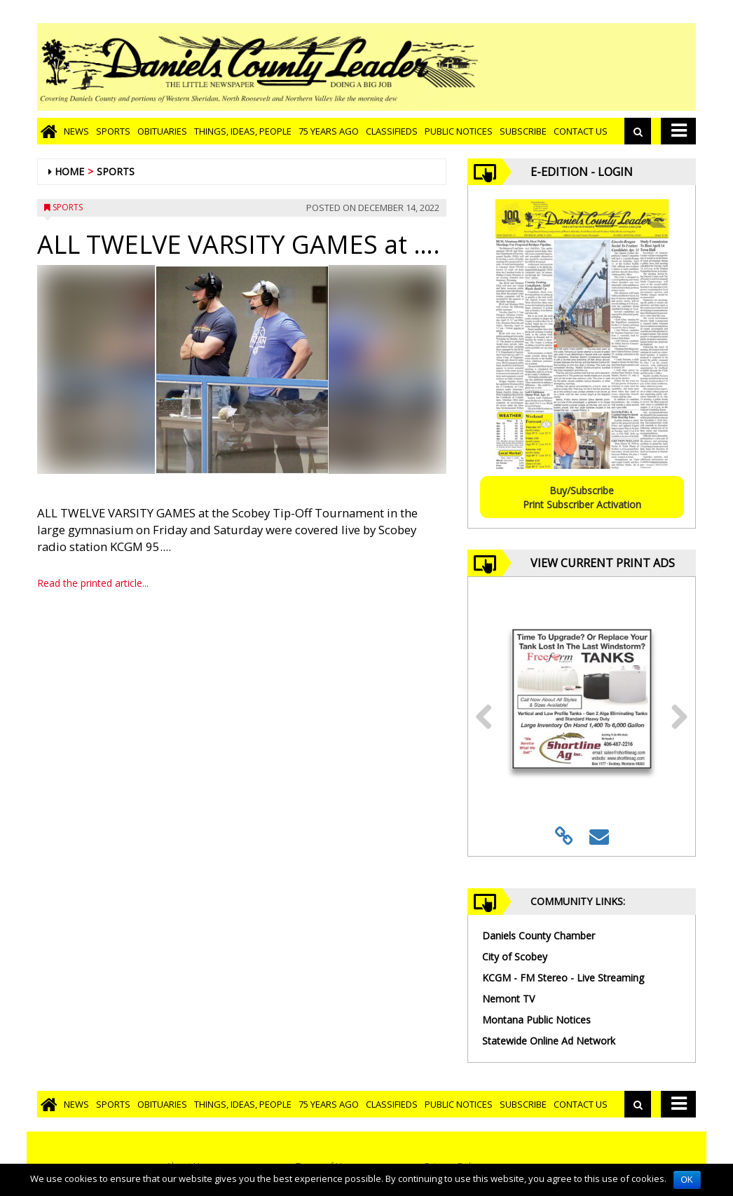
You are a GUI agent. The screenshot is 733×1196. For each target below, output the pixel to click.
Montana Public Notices (536, 1019)
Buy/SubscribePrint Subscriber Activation (582, 497)
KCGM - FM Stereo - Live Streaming (563, 977)
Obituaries (162, 131)
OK (687, 1180)
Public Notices (459, 131)
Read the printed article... (93, 583)
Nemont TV (508, 998)
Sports (113, 131)
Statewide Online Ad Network (548, 1040)
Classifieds (392, 131)
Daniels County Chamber (538, 935)
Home (69, 171)
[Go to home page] (48, 131)
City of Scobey (514, 956)
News (76, 131)
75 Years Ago (329, 131)
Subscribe (523, 131)
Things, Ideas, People (243, 131)
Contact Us (581, 131)
